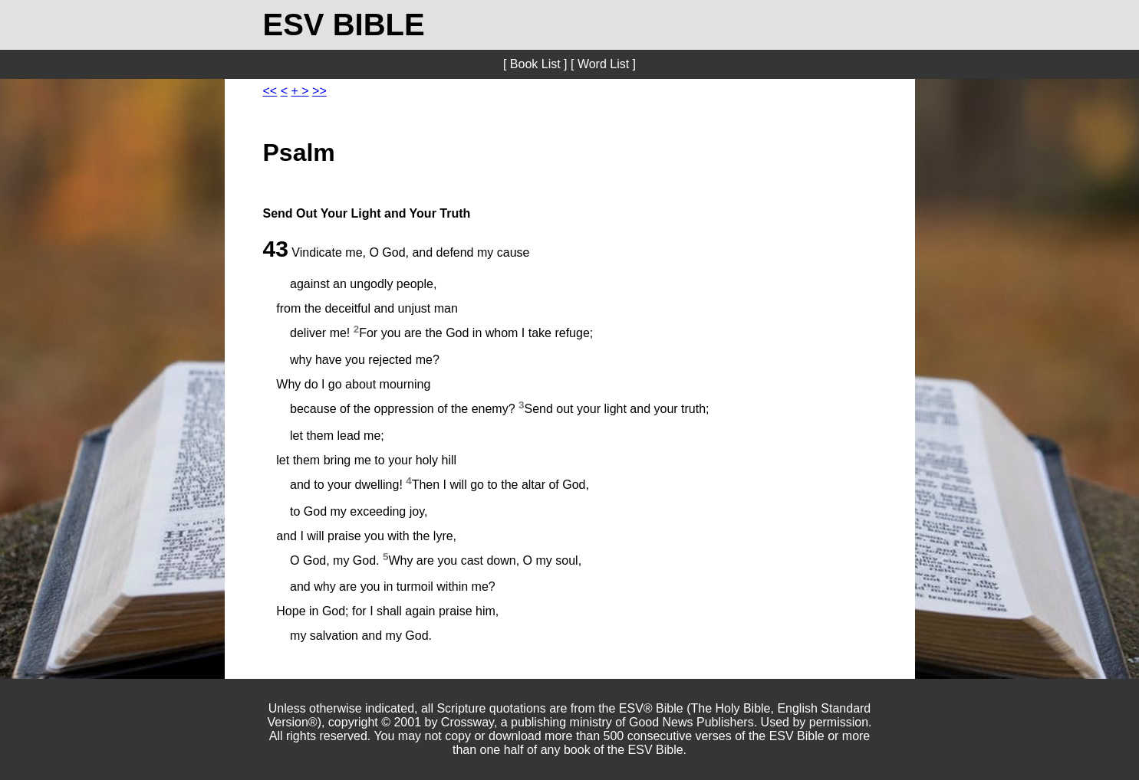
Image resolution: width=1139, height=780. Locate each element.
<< (270, 90)
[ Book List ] (535, 63)
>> (319, 90)
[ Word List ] (603, 63)
